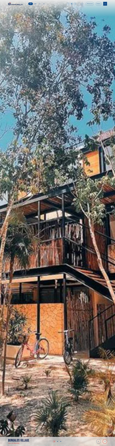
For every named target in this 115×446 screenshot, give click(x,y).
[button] (54, 441)
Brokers (98, 3)
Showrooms (90, 3)
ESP (31, 3)
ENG (35, 3)
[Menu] (105, 4)
